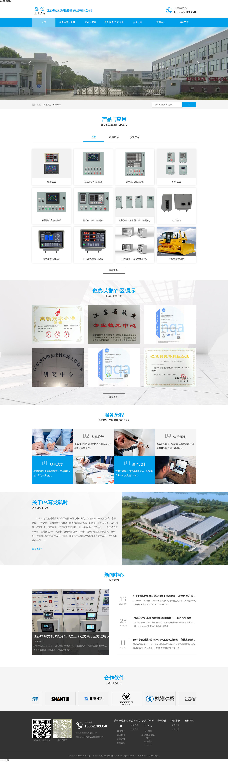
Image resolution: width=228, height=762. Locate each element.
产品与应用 (90, 22)
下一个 (198, 63)
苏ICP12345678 (144, 756)
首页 (44, 22)
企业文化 (121, 735)
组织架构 (121, 739)
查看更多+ (114, 270)
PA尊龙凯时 (5, 1)
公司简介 (121, 731)
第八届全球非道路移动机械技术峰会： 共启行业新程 (163, 618)
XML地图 (155, 756)
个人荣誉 (148, 741)
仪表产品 (57, 105)
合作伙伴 (137, 22)
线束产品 (47, 105)
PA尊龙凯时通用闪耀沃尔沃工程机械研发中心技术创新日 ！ (165, 639)
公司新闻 (175, 725)
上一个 (29, 63)
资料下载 (184, 22)
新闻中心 (160, 22)
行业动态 (175, 729)
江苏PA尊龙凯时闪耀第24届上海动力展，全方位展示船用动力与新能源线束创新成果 (94, 636)
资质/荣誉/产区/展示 (114, 22)
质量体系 (121, 743)
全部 (93, 137)
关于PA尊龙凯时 (67, 22)
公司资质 (148, 731)
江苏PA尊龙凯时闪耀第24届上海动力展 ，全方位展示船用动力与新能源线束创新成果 (179, 596)
